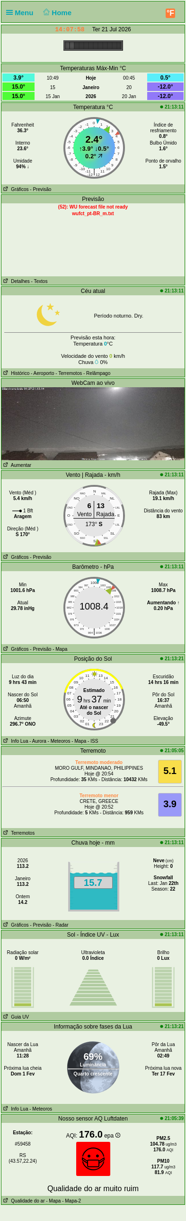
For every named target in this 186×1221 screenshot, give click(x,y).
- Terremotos (68, 373)
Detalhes (15, 281)
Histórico (15, 373)
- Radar (60, 925)
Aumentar (16, 465)
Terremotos (18, 833)
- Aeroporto (42, 373)
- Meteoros (59, 741)
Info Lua (14, 741)
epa (112, 1135)
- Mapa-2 (71, 1200)
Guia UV (15, 1017)
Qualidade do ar (23, 1200)
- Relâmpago (96, 373)
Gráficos (15, 189)
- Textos (39, 281)
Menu (21, 13)
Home (56, 13)
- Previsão (40, 189)
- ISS (93, 741)
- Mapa (60, 649)
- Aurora (37, 741)
